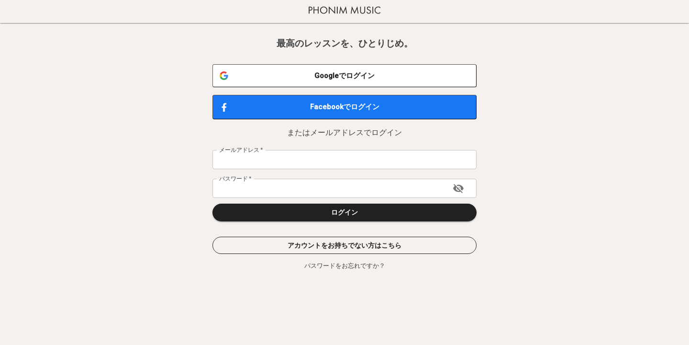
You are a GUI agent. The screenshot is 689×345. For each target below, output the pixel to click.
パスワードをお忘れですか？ (344, 265)
